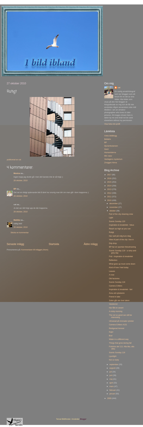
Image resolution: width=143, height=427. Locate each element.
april (111, 383)
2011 (109, 197)
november (113, 207)
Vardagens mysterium (113, 159)
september (114, 364)
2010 (109, 200)
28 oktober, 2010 (21, 180)
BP (15, 189)
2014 (109, 186)
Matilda (17, 220)
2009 (109, 398)
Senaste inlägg (15, 244)
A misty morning (115, 311)
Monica (17, 173)
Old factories (114, 279)
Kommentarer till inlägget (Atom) (34, 250)
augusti (112, 368)
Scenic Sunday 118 (117, 282)
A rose (111, 275)
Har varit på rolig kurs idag (120, 236)
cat (119, 88)
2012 (109, 193)
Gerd (106, 149)
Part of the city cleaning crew (121, 214)
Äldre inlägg (91, 244)
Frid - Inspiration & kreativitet (121, 256)
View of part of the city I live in (121, 240)
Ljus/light (112, 356)
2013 (109, 189)
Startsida (54, 244)
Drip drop (113, 243)
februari (112, 390)
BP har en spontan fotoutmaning (122, 247)
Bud (110, 336)
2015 (109, 182)
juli (110, 372)
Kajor (111, 332)
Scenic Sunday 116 (117, 353)
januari (112, 394)
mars (111, 386)
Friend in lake (114, 297)
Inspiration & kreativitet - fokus (121, 225)
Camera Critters (115, 286)
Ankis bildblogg (110, 136)
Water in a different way (119, 339)
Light (111, 218)
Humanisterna (110, 152)
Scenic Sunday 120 (117, 221)
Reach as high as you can (119, 229)
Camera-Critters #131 (118, 325)
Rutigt (111, 232)
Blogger (83, 419)
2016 (109, 178)
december (113, 203)
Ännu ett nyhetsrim (117, 293)
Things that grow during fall (120, 343)
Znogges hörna (110, 163)
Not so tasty (114, 360)
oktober (112, 211)
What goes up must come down (122, 264)
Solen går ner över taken (119, 300)
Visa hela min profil (112, 124)
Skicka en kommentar (20, 233)
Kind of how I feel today (118, 267)
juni (111, 375)
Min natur (108, 156)
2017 (109, 175)
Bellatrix (107, 139)
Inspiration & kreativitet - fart (120, 289)
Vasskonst (113, 304)
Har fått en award (116, 308)
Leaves (112, 271)
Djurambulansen (111, 146)
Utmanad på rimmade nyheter (121, 321)
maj (111, 379)
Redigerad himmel (116, 328)
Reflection (113, 260)
